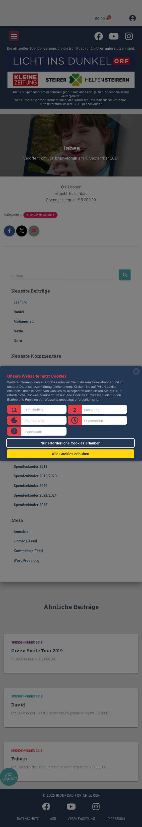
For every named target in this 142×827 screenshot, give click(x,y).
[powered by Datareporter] (136, 374)
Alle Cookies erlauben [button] (70, 454)
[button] (37, 409)
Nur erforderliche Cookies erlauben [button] (71, 443)
